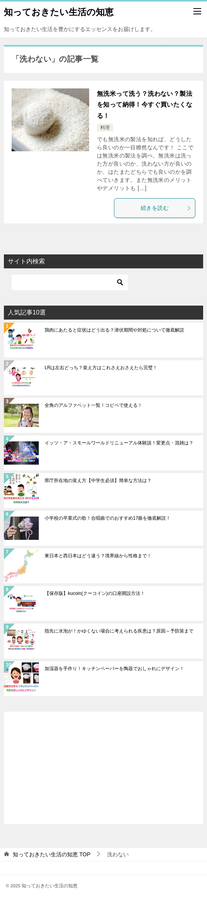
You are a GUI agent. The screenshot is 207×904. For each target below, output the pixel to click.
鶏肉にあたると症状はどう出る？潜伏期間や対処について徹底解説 (114, 330)
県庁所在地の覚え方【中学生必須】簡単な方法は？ (98, 480)
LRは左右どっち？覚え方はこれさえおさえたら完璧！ (101, 367)
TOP (51, 854)
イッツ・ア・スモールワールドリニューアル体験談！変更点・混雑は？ (119, 443)
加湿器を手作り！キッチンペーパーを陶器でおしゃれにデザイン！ (114, 668)
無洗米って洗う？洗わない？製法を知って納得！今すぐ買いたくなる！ (144, 104)
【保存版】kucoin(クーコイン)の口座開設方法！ (95, 593)
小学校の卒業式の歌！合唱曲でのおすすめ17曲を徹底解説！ (108, 518)
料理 (105, 127)
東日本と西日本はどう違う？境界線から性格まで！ (98, 555)
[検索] (70, 282)
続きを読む (166, 208)
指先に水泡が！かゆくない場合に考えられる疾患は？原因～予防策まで (119, 631)
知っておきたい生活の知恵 (59, 11)
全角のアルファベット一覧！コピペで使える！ (93, 405)
